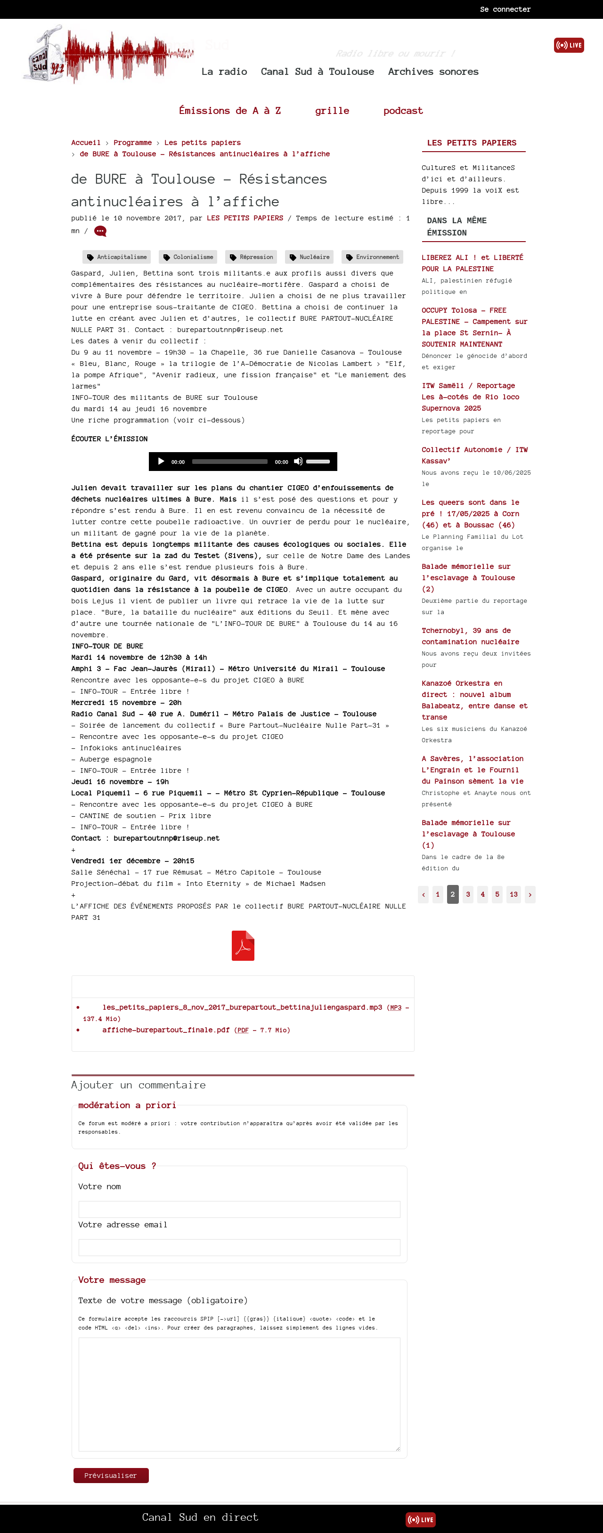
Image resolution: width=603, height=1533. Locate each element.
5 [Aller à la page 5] (497, 894)
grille (333, 110)
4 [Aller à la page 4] (483, 894)
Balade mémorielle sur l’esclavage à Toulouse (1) (468, 834)
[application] (243, 461)
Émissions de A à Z (230, 110)
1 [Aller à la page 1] (438, 894)
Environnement (378, 256)
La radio (224, 71)
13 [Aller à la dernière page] (514, 894)
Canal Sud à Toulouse (318, 71)
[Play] (160, 461)
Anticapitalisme (122, 256)
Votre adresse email (123, 1224)
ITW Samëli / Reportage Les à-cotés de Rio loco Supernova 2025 (471, 396)
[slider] (230, 461)
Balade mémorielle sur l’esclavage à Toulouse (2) (468, 577)
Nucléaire (315, 256)
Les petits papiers (472, 143)
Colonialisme (193, 256)
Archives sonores (434, 71)
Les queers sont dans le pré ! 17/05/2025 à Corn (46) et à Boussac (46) (471, 513)
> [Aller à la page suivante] (530, 894)
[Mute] (298, 461)
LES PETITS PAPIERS (245, 218)
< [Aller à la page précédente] (423, 894)
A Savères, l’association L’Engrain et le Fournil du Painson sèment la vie (473, 769)
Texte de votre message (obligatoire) (163, 1300)
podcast (404, 110)
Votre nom (100, 1186)
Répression (256, 256)
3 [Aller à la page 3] (468, 894)
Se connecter (506, 9)
